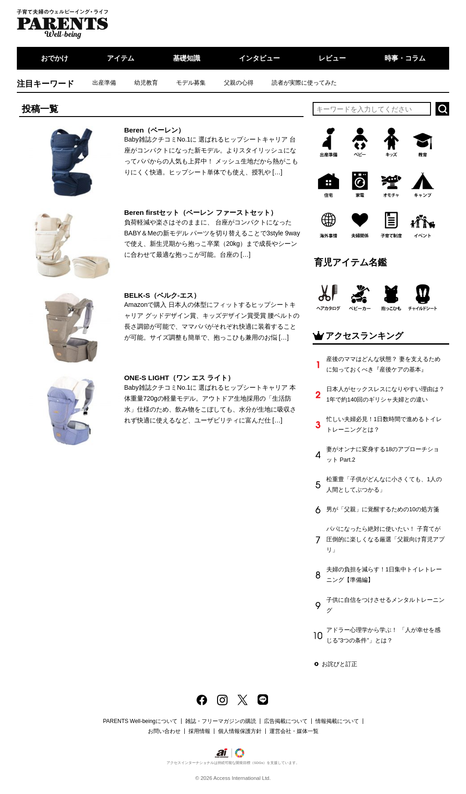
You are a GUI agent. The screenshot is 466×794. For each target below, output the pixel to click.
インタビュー (259, 58)
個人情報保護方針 (240, 731)
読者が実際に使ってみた (304, 82)
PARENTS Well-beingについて (140, 721)
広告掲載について (286, 721)
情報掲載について (337, 721)
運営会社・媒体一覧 (294, 731)
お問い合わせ (164, 731)
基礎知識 (186, 58)
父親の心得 (238, 82)
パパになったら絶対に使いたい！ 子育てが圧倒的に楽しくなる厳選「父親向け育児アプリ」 (385, 539)
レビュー (332, 58)
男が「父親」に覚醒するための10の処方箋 (382, 509)
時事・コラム (405, 58)
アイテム (120, 58)
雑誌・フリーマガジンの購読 (220, 721)
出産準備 (104, 82)
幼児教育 (146, 82)
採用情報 (199, 731)
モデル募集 (191, 82)
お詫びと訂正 (339, 664)
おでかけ (54, 58)
